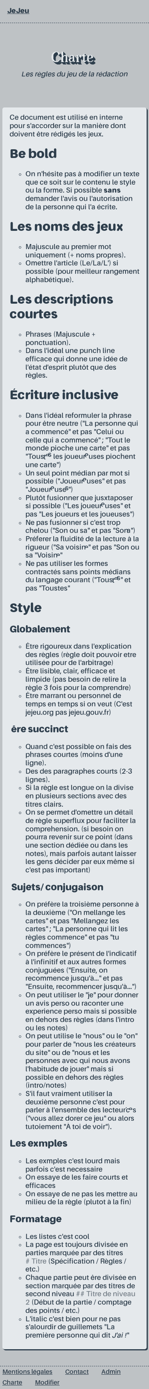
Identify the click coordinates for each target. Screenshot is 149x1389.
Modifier (47, 1383)
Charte (12, 1383)
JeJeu (18, 11)
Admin (111, 1372)
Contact (77, 1372)
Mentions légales (27, 1372)
